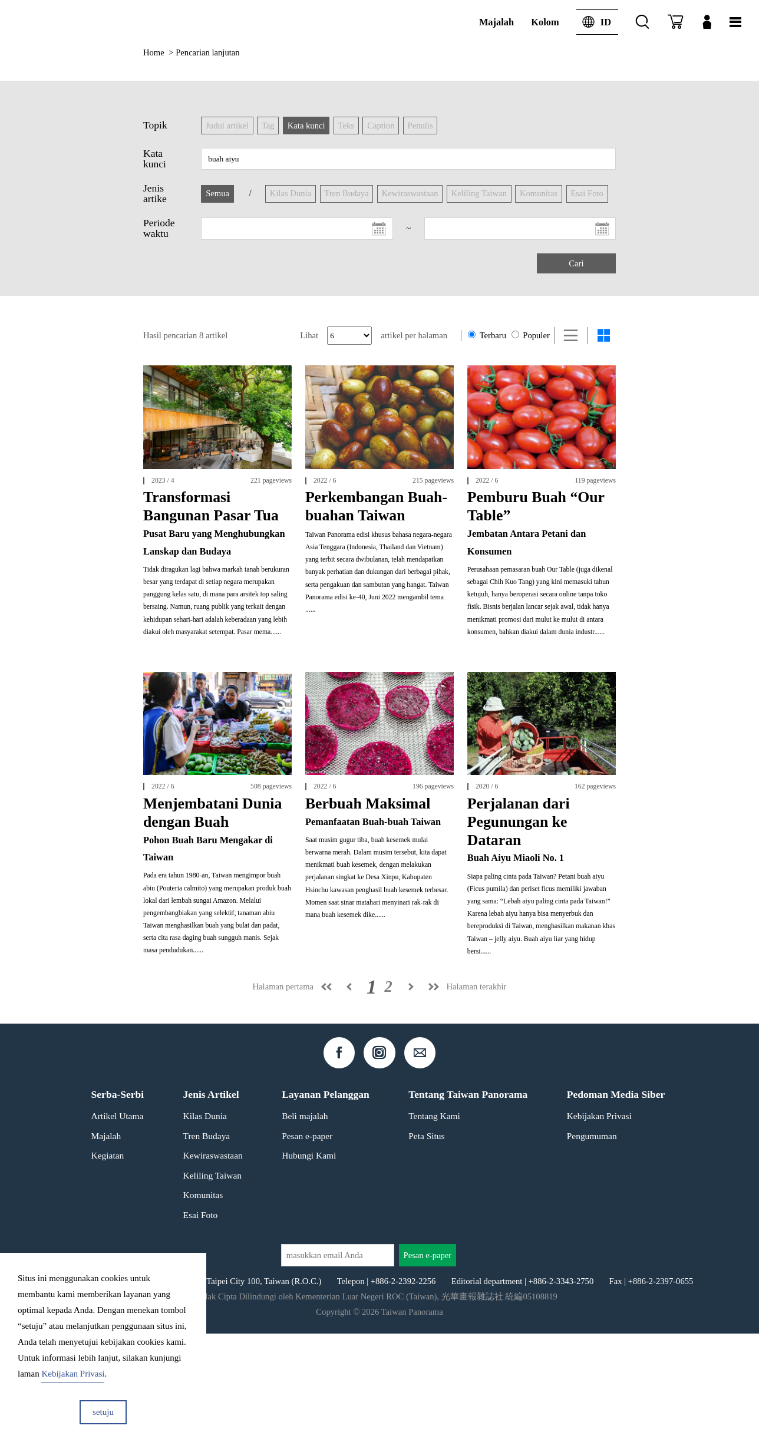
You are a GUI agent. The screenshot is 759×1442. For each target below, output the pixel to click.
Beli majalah (305, 1224)
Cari (576, 263)
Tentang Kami (434, 1224)
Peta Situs (426, 1244)
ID (593, 22)
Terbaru (487, 335)
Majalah (496, 22)
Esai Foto (200, 1323)
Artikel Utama (117, 1224)
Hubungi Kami (309, 1264)
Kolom (545, 22)
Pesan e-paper (307, 1244)
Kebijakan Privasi (599, 1224)
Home (153, 52)
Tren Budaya (206, 1244)
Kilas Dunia (205, 1224)
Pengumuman (592, 1244)
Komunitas (203, 1304)
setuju (103, 1412)
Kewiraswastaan (213, 1264)
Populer (531, 335)
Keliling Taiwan (212, 1284)
